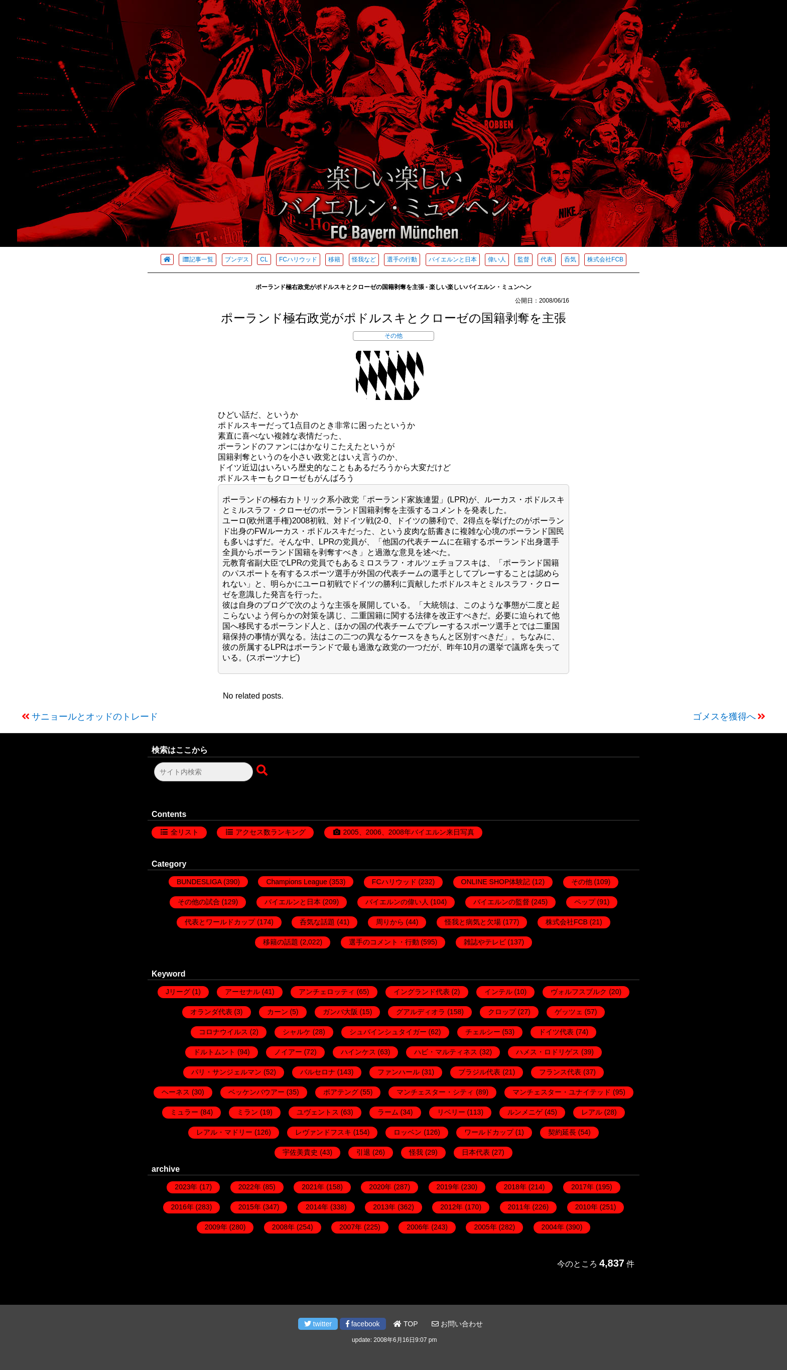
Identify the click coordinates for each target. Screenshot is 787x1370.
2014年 (317, 1207)
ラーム (388, 1112)
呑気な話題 (317, 922)
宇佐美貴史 (300, 1152)
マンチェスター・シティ (435, 1092)
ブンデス (237, 259)
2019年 (448, 1187)
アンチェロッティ (327, 992)
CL (264, 259)
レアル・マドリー (224, 1132)
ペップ (584, 902)
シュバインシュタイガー (388, 1032)
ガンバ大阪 (340, 1012)
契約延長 (562, 1132)
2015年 (249, 1207)
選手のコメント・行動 (384, 942)
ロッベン (408, 1132)
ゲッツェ (569, 1012)
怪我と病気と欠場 (473, 922)
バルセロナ (317, 1072)
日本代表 (476, 1152)
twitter (318, 1324)
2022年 (249, 1187)
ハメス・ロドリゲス (547, 1052)
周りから (390, 922)
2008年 (283, 1227)
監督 (523, 259)
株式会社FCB (605, 259)
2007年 (350, 1227)
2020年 (380, 1187)
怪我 (416, 1152)
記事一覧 (197, 259)
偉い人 (497, 259)
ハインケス (358, 1052)
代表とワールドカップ (220, 922)
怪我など (364, 259)
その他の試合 (199, 902)
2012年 (451, 1207)
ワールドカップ (488, 1132)
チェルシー (482, 1032)
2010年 (586, 1207)
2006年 (418, 1227)
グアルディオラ (420, 1012)
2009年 (216, 1227)
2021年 (313, 1187)
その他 (393, 335)
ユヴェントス (318, 1112)
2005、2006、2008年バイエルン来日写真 (408, 832)
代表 (547, 259)
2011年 (519, 1207)
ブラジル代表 (479, 1072)
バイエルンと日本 (453, 259)
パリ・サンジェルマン (226, 1072)
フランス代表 (560, 1072)
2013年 (384, 1207)
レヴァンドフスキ (323, 1132)
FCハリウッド (298, 259)
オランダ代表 (211, 1012)
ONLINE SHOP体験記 (496, 882)
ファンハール (398, 1072)
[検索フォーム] (203, 771)
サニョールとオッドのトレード (95, 717)
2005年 (485, 1227)
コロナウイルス (223, 1032)
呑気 (570, 259)
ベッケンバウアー (256, 1092)
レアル (591, 1112)
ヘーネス (176, 1092)
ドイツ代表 (556, 1032)
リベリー (451, 1112)
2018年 (515, 1187)
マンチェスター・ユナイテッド (561, 1092)
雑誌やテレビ (485, 942)
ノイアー (288, 1052)
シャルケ (297, 1032)
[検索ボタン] (263, 770)
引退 (363, 1152)
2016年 (182, 1207)
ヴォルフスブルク (579, 992)
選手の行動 (402, 259)
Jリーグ (178, 992)
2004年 (553, 1227)
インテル (498, 992)
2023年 (186, 1187)
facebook (363, 1324)
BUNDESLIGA (199, 882)
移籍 (334, 259)
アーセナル (242, 992)
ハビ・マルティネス (445, 1052)
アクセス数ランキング (270, 832)
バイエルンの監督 (501, 902)
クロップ (502, 1012)
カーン (277, 1012)
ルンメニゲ (525, 1112)
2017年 (582, 1187)
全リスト (185, 832)
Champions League (296, 882)
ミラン (247, 1112)
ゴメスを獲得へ (724, 717)
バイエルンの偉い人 (397, 902)
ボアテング (340, 1092)
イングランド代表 (422, 992)
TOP (406, 1324)
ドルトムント (214, 1052)
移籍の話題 (280, 942)
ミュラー (184, 1112)
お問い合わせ (457, 1324)
